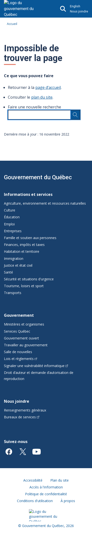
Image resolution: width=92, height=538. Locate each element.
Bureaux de (21, 417)
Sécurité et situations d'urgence (29, 279)
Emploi (9, 224)
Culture (9, 210)
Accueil (12, 23)
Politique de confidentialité (46, 494)
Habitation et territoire (21, 251)
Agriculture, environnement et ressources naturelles (45, 203)
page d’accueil (48, 87)
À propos (68, 500)
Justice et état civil (18, 265)
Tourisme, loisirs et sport (24, 286)
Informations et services (28, 194)
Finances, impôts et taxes (24, 244)
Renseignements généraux (25, 410)
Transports (12, 292)
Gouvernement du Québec (38, 177)
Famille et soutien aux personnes (30, 237)
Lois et (20, 358)
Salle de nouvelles (18, 351)
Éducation (12, 217)
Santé (8, 272)
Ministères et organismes (24, 324)
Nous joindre (79, 11)
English (75, 6)
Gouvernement (19, 315)
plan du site (42, 97)
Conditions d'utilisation (35, 500)
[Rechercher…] (75, 115)
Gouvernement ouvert (21, 338)
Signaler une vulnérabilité (36, 365)
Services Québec (17, 331)
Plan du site (59, 480)
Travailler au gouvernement (26, 345)
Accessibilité (32, 480)
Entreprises (13, 231)
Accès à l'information (46, 487)
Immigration (13, 258)
